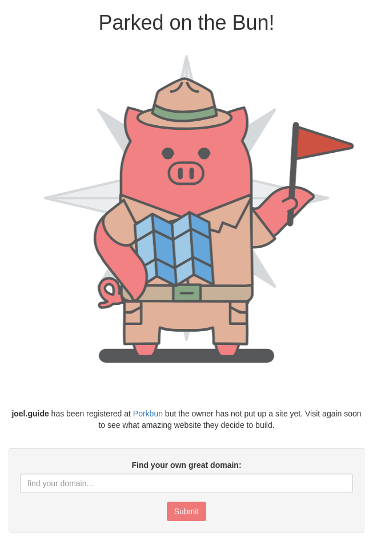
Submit (186, 511)
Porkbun (148, 413)
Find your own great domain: (186, 465)
